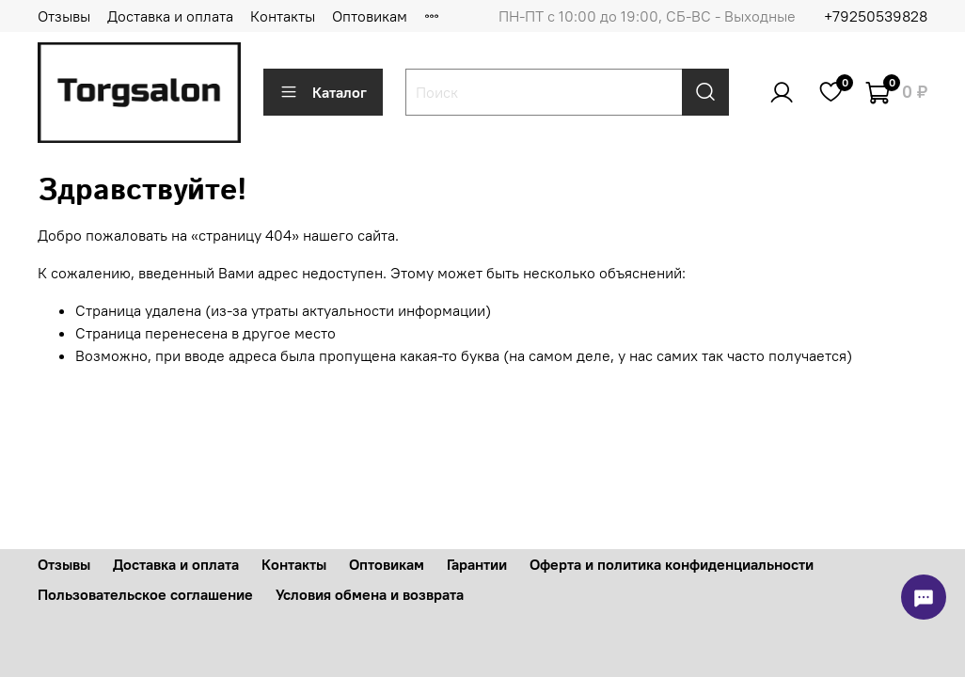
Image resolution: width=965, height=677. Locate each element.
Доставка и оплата (170, 16)
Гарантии (477, 564)
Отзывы (64, 16)
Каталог (323, 92)
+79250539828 (875, 16)
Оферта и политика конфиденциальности (672, 564)
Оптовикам (369, 16)
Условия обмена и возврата (370, 594)
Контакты (282, 16)
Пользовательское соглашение (145, 594)
